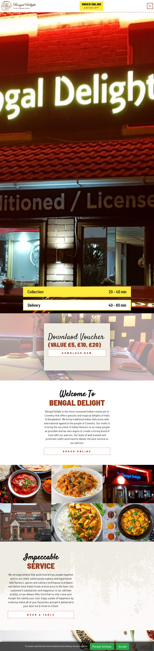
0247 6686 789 (77, 622)
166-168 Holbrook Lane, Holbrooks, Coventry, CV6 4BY (78, 616)
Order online (91, 6)
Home (78, 639)
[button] (82, 552)
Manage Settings (101, 646)
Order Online (77, 303)
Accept (123, 646)
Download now (77, 204)
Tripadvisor (78, 633)
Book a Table (41, 466)
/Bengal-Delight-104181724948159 (78, 628)
